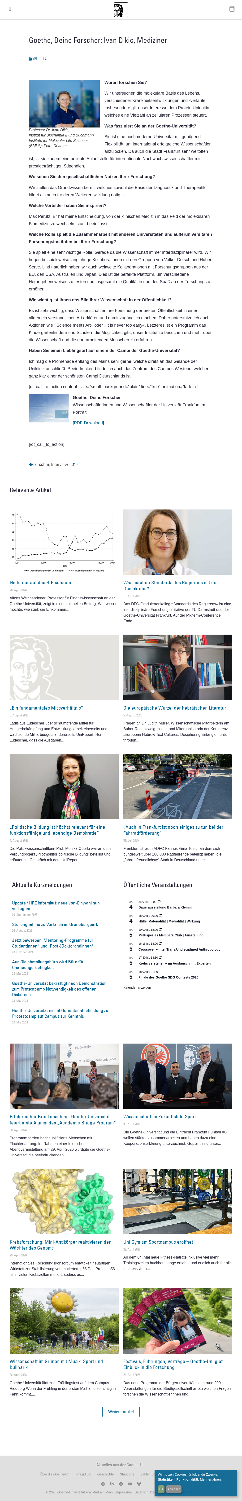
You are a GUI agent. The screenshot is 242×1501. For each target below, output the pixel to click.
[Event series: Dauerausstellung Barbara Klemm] (159, 902)
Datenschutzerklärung (150, 1492)
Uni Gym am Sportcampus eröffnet (158, 1242)
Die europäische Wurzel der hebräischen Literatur (174, 708)
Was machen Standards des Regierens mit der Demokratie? (170, 585)
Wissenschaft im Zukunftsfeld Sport (159, 1116)
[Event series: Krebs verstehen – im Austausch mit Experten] (160, 957)
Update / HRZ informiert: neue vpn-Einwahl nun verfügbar (56, 906)
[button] (121, 1412)
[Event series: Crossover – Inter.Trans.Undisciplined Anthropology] (160, 943)
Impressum (123, 1492)
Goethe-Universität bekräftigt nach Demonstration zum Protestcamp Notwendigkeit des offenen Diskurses (59, 989)
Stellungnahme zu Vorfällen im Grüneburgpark (55, 924)
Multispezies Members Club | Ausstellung (170, 935)
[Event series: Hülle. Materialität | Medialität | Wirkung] (160, 915)
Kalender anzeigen (137, 987)
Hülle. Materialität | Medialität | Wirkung (169, 921)
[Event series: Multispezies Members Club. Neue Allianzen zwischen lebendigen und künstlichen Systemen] (160, 929)
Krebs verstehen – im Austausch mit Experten (174, 963)
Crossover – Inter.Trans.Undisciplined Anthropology (179, 949)
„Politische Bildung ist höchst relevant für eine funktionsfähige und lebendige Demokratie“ (57, 830)
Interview (59, 464)
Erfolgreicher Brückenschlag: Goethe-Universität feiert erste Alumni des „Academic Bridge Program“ (63, 1119)
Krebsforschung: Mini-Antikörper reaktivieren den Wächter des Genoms (61, 1245)
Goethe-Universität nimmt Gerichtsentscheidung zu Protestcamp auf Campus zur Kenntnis (60, 1013)
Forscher (41, 464)
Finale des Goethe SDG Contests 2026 (168, 977)
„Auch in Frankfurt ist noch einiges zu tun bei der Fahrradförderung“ (173, 830)
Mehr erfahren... (212, 1479)
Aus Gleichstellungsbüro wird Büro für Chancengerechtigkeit (48, 964)
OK (161, 1489)
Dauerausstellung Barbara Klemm (165, 907)
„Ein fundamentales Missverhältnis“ (46, 708)
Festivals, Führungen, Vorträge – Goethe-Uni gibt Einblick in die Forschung (173, 1364)
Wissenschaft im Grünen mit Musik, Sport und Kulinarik (56, 1364)
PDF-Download (88, 423)
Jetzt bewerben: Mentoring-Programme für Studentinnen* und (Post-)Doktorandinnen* (53, 943)
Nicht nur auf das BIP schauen (41, 582)
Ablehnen (174, 1489)
